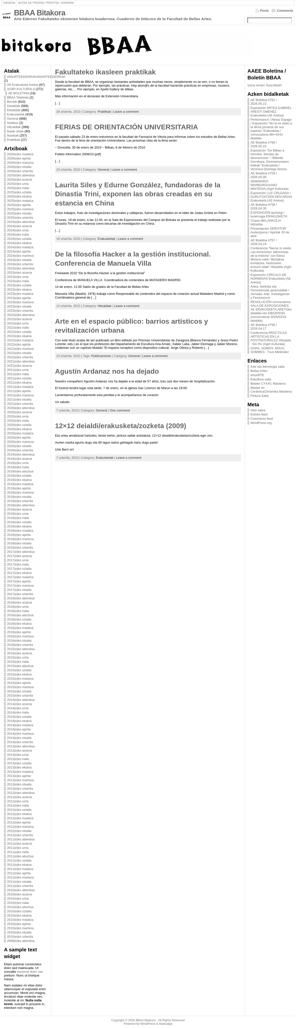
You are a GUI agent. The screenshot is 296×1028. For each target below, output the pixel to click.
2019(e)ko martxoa (20, 492)
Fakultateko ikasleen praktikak (105, 72)
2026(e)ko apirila (19, 158)
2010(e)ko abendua (21, 890)
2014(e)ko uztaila (19, 717)
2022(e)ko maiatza (20, 340)
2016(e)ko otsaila (19, 640)
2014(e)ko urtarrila (20, 742)
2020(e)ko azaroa (19, 412)
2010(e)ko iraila (18, 903)
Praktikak (13, 140)
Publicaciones (101, 356)
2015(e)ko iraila (18, 662)
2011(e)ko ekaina (19, 865)
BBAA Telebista (18, 97)
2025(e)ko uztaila (19, 192)
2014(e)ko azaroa (19, 704)
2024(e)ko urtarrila (20, 264)
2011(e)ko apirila (19, 873)
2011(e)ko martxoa (20, 877)
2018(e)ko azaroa (19, 509)
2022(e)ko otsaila (19, 353)
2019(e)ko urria (18, 463)
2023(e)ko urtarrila (20, 310)
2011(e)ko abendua (21, 839)
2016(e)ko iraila (18, 611)
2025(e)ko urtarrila (20, 217)
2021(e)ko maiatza (20, 387)
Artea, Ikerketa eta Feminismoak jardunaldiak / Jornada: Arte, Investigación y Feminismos (270, 292)
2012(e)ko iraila (18, 805)
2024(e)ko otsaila (19, 260)
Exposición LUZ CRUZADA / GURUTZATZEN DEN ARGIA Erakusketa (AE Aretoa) (271, 196)
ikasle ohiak (15, 131)
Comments (285, 10)
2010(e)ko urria (18, 898)
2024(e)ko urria (18, 230)
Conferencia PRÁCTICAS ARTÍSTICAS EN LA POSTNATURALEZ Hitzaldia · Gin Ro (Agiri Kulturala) (270, 338)
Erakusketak (15, 114)
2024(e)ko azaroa (19, 226)
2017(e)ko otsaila (19, 590)
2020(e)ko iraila (18, 420)
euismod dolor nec (30, 972)
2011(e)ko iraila (18, 852)
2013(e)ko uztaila (19, 763)
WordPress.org (261, 423)
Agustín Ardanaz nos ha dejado (107, 371)
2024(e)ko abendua (21, 222)
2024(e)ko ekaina (19, 243)
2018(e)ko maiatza (20, 530)
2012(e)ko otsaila (19, 831)
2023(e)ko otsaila (19, 306)
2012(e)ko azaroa (19, 797)
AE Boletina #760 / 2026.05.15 (263, 144)
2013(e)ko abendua (21, 746)
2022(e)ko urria (18, 323)
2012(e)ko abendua (21, 793)
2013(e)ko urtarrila (20, 788)
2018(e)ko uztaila (19, 522)
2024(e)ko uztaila (19, 239)
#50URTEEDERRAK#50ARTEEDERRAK (36, 77)
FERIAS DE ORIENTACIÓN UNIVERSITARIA (126, 127)
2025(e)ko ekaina (19, 196)
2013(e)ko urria (18, 755)
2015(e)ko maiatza (20, 678)
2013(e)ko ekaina (19, 767)
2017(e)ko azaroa (19, 556)
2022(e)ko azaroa (19, 319)
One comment (120, 410)
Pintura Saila (259, 396)
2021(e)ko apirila (19, 391)
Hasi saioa (257, 410)
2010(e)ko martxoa (20, 928)
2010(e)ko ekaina (19, 915)
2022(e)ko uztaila (19, 332)
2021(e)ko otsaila (19, 399)
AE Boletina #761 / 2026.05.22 (263, 101)
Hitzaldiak (14, 127)
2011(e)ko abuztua (20, 856)
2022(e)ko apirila (19, 344)
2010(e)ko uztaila (19, 911)
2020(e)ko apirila (19, 437)
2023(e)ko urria (18, 277)
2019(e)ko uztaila (19, 475)
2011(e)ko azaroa (19, 843)
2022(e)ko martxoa (20, 349)
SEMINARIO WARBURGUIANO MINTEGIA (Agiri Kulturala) (269, 185)
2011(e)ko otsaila (19, 881)
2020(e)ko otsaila (19, 446)
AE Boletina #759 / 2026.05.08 (263, 175)
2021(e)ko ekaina (19, 382)
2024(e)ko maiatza (20, 247)
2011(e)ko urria (18, 848)
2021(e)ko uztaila (19, 378)
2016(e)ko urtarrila (20, 645)
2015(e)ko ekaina (19, 674)
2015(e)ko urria (18, 657)
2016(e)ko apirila (19, 632)
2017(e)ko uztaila (19, 568)
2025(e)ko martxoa (20, 209)
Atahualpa (166, 1024)
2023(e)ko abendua (21, 268)
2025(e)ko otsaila (19, 213)
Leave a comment (126, 111)
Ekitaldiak (14, 110)
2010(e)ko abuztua (20, 907)
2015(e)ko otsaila (19, 691)
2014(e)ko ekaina (19, 721)
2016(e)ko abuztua (20, 615)
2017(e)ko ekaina (19, 573)
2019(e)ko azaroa (19, 459)
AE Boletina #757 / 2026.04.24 (263, 242)
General (12, 118)
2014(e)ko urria (18, 708)
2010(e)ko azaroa (19, 894)
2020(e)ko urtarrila (20, 450)
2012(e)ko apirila (19, 822)
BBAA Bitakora (39, 12)
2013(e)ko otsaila (19, 784)
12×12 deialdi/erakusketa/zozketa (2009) (120, 426)
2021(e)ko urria (18, 370)
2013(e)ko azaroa (19, 750)
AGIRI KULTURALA (21, 89)
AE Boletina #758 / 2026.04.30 (263, 206)
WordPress (147, 1024)
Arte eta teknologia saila (267, 366)
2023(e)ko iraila (18, 281)
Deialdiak (13, 106)
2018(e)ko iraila (18, 518)
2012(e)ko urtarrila (20, 835)
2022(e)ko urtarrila (20, 357)
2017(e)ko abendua (21, 552)
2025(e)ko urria (18, 184)
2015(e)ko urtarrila (20, 695)
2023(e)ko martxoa (20, 302)
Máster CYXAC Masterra (268, 383)
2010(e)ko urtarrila (20, 936)
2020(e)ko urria (18, 416)
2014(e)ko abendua (21, 700)
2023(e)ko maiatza (20, 294)
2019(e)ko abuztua (20, 471)
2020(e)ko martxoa (20, 442)
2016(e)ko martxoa (20, 636)
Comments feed (261, 418)
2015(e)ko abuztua (20, 666)
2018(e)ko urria (18, 513)
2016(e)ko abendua (21, 598)
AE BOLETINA (18, 93)
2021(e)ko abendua (21, 361)
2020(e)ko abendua (21, 408)
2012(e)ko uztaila (19, 810)
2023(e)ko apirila (19, 298)
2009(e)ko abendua (21, 941)
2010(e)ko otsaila (19, 932)
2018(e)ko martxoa (20, 539)
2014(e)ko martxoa (20, 733)
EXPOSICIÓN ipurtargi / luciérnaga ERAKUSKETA (268, 214)
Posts (264, 10)
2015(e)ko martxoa (20, 687)
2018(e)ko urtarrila (20, 547)
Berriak (12, 101)
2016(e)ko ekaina (19, 623)
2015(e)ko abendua (21, 649)
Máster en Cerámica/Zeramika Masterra (271, 389)
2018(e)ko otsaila (19, 543)
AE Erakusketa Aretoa (22, 85)
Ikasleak (13, 135)
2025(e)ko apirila (19, 205)
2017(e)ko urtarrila (20, 594)
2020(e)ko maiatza (20, 433)
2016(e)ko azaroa (19, 602)
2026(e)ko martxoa (20, 162)
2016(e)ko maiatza (20, 628)
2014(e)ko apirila (19, 729)
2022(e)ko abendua (21, 315)
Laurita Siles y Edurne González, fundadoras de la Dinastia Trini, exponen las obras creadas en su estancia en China (137, 194)
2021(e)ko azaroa (19, 365)
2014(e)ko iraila (18, 712)
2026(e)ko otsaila (19, 167)
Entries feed (258, 414)
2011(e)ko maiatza (20, 869)
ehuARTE (257, 375)
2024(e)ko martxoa (20, 255)
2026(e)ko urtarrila (20, 171)
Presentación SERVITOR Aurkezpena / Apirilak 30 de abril (269, 232)
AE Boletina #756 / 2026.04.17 (263, 326)
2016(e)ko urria (18, 607)
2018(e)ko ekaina (19, 526)
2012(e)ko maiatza (20, 818)
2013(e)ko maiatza (20, 771)
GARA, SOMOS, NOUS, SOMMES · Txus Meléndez (269, 350)
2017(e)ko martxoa (20, 585)
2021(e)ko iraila (18, 374)
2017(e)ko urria (18, 560)
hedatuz (12, 123)
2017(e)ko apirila (19, 581)
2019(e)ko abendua (21, 454)
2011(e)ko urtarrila (20, 886)
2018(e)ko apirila (19, 535)
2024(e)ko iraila (18, 234)
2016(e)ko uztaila (19, 619)
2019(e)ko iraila (18, 467)
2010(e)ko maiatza (20, 920)
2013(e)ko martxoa (20, 780)
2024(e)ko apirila (19, 251)
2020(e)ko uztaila (19, 425)
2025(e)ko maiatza (20, 201)
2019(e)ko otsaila (19, 497)
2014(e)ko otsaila (19, 738)
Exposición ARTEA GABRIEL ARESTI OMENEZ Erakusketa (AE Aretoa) (271, 111)
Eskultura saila (260, 379)
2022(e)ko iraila (18, 327)
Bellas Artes (258, 371)
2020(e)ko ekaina (19, 429)
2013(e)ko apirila (19, 776)
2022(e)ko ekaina (19, 336)
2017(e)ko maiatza (20, 577)
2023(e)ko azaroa (19, 272)
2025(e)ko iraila (18, 188)
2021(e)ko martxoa (20, 395)
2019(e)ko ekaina (19, 480)
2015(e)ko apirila (19, 683)
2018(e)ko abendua (21, 505)
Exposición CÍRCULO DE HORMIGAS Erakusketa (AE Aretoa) (270, 278)
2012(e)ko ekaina (19, 814)
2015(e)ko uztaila (19, 670)
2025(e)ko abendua (21, 175)
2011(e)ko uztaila (19, 860)
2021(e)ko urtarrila (20, 404)
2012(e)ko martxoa (20, 826)
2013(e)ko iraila (18, 759)
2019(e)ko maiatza (20, 484)
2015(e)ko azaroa (19, 653)
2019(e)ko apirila (19, 488)
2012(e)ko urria (18, 801)
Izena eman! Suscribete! (264, 85)
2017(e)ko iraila (18, 564)
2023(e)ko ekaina (19, 289)
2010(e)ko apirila (19, 924)
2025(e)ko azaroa (19, 179)
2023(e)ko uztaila (19, 285)
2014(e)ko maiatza (20, 725)
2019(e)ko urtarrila (20, 501)
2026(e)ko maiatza (20, 154)
